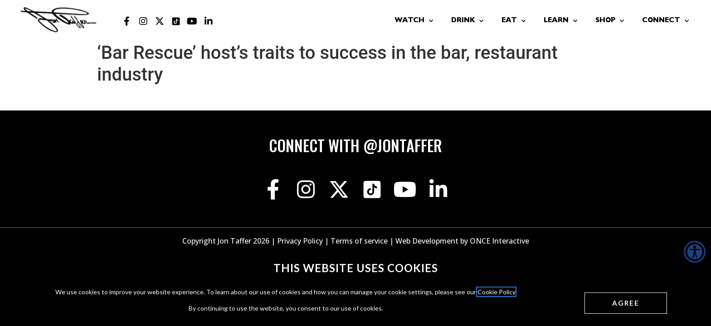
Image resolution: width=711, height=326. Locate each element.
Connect (665, 21)
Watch (413, 21)
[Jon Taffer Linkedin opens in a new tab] (208, 21)
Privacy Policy (300, 241)
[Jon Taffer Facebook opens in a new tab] (127, 21)
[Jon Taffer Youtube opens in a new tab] (192, 21)
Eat (514, 21)
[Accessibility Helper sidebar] (695, 252)
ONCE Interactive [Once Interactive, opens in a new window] (499, 241)
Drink (467, 21)
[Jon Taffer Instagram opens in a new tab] (143, 21)
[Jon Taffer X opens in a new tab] (159, 21)
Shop (609, 21)
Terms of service (359, 241)
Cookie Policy (496, 292)
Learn (560, 21)
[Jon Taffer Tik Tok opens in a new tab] (176, 21)
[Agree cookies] (625, 303)
